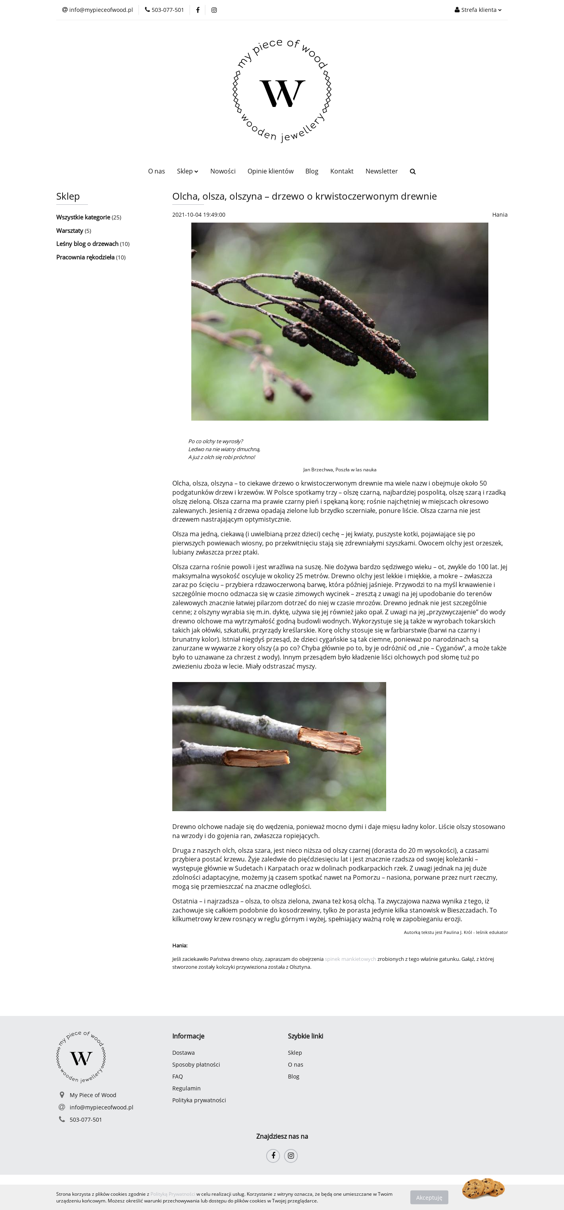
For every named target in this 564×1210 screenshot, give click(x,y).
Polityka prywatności (199, 1100)
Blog (311, 171)
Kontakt (342, 171)
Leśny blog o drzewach (88, 244)
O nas (156, 171)
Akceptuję (429, 1197)
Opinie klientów (270, 171)
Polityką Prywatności (173, 1194)
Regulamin (186, 1088)
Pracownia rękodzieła (86, 257)
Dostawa (183, 1052)
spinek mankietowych (350, 958)
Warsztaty (70, 230)
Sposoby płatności (196, 1064)
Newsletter (382, 171)
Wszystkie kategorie (84, 217)
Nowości (223, 171)
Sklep (187, 171)
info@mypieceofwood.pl (101, 1107)
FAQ (177, 1076)
